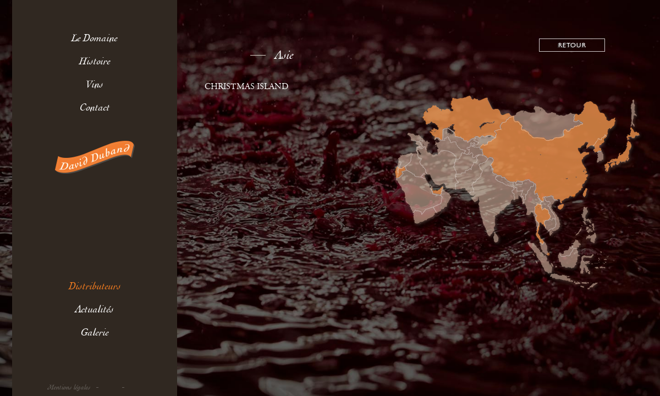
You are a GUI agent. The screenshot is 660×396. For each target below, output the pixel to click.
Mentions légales (69, 387)
